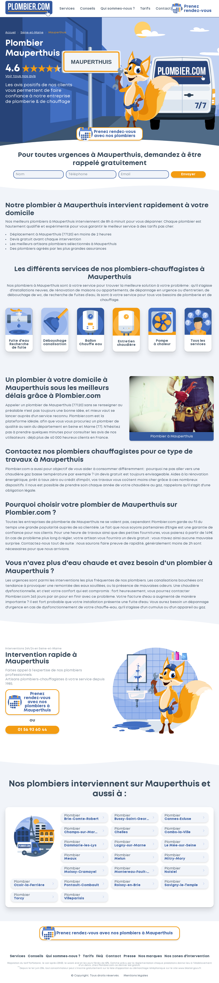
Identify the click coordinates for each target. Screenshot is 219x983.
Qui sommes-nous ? (118, 8)
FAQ (99, 956)
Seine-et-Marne (32, 32)
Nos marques (150, 956)
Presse (130, 956)
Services (67, 8)
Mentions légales (136, 976)
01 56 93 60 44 (32, 730)
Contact (163, 8)
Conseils (87, 8)
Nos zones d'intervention (186, 956)
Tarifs (145, 8)
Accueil (10, 32)
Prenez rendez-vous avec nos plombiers (107, 133)
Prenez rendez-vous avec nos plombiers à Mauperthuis (29, 702)
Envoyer (188, 174)
